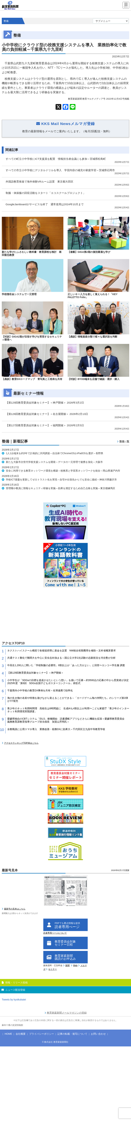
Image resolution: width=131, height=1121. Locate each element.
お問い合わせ (98, 1033)
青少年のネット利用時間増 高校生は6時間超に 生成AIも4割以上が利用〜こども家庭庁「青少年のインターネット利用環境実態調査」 (68, 710)
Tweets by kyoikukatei (14, 999)
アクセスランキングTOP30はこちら (21, 743)
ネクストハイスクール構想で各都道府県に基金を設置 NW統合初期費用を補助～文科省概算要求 (61, 650)
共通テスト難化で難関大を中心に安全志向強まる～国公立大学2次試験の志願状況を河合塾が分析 (61, 657)
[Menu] (125, 5)
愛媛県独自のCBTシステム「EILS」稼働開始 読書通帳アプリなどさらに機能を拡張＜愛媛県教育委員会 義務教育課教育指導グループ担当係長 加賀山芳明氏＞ (67, 720)
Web (75, 965)
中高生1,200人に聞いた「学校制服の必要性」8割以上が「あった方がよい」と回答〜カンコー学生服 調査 (66, 665)
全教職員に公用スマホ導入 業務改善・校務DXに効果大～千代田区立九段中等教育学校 (56, 729)
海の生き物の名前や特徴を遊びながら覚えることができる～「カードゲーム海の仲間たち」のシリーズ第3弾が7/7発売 (67, 699)
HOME (8, 1033)
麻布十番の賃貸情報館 (12, 1025)
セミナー (52, 969)
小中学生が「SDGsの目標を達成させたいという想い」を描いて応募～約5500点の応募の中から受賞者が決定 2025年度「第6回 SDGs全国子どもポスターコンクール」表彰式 (68, 682)
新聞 (67, 965)
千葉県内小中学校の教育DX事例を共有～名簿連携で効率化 (40, 690)
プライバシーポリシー (41, 1033)
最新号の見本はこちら (14, 909)
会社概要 (21, 1033)
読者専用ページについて (55, 933)
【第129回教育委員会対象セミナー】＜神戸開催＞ (35, 672)
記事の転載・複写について (72, 1033)
